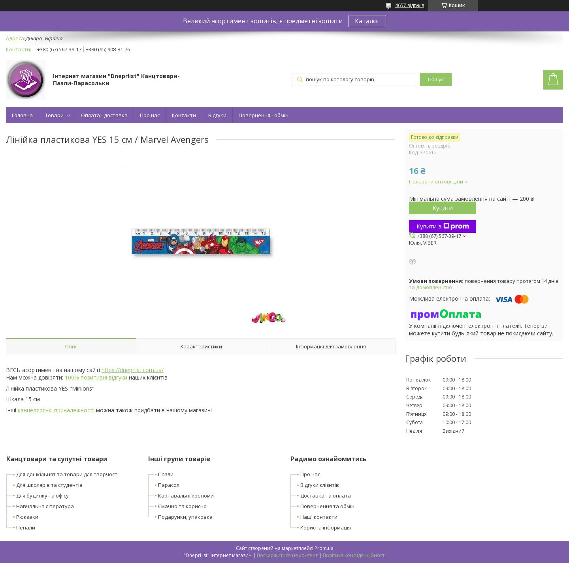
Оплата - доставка (104, 115)
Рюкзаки (27, 516)
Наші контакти (318, 516)
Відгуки (217, 115)
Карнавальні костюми (186, 495)
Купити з (442, 226)
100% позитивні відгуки (97, 377)
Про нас (150, 115)
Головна (22, 115)
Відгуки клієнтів (319, 484)
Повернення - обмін (263, 115)
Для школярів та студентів (49, 484)
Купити (443, 207)
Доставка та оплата (325, 495)
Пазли (165, 474)
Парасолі (169, 484)
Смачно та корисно (182, 506)
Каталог (367, 21)
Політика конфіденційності (354, 555)
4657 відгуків (409, 5)
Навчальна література (45, 506)
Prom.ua (324, 548)
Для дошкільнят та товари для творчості (67, 474)
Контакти (184, 115)
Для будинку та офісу (42, 495)
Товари (54, 115)
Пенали (25, 527)
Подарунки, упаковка (185, 516)
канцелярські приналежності (56, 410)
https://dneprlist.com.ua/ (133, 370)
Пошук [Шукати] (435, 79)
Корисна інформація (325, 527)
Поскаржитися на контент (287, 555)
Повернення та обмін (327, 506)
